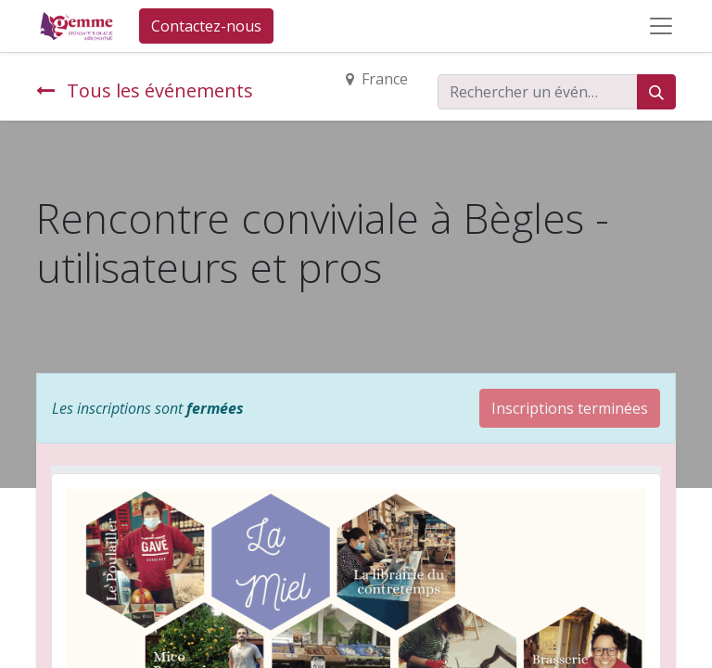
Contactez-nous (206, 26)
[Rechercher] (656, 91)
